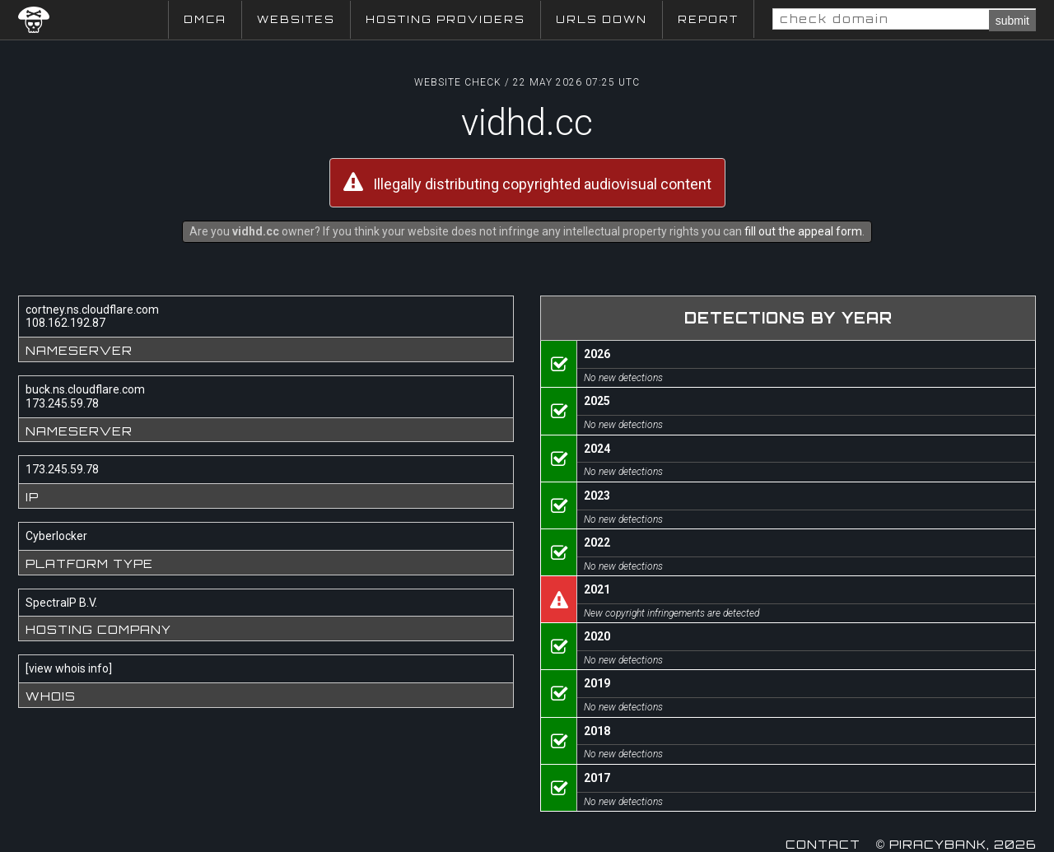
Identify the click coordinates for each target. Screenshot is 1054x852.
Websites (296, 19)
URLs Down (601, 19)
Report (708, 19)
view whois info (69, 668)
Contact (823, 844)
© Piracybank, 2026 (956, 844)
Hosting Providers (445, 19)
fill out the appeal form (803, 231)
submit (1012, 20)
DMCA (205, 19)
